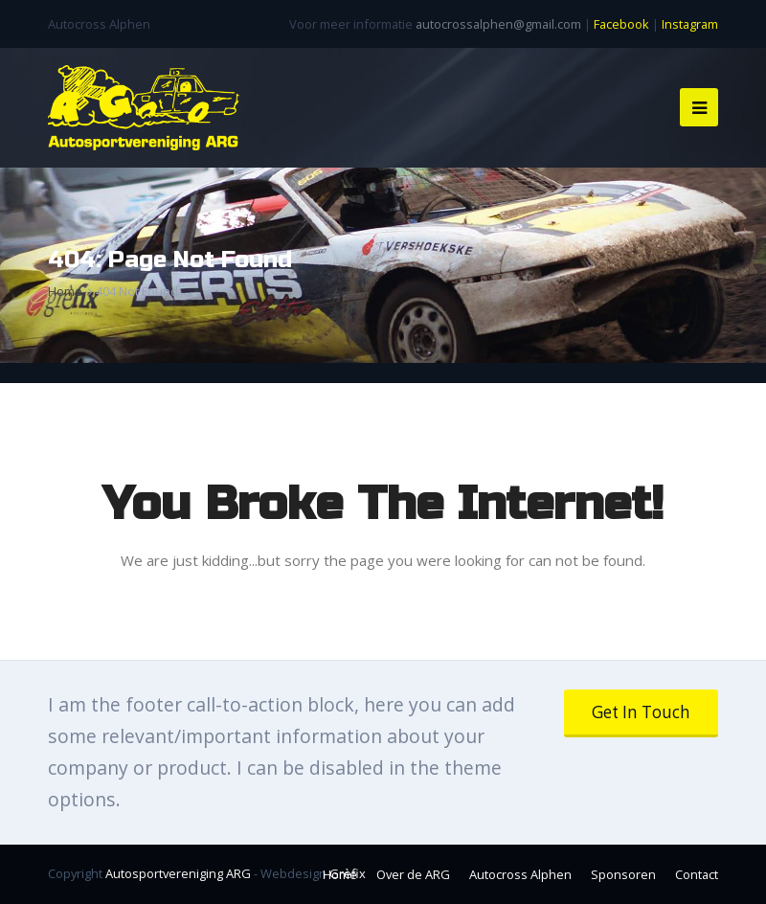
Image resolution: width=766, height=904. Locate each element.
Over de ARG (413, 874)
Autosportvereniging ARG (178, 873)
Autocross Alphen (520, 874)
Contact (696, 874)
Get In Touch (641, 712)
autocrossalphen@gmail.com (498, 24)
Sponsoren (623, 874)
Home (340, 874)
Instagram (690, 24)
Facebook (621, 24)
